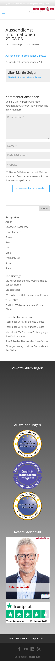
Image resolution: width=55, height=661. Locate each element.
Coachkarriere (13, 232)
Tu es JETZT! (12, 300)
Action (9, 221)
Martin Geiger (16, 44)
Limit (8, 252)
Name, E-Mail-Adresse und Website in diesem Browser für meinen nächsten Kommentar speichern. (27, 176)
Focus (9, 237)
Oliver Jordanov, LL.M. (17, 346)
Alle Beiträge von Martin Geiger (25, 77)
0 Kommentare (32, 44)
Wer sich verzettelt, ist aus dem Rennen (27, 295)
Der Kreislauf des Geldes (30, 321)
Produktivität (13, 257)
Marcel (9, 332)
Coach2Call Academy (17, 226)
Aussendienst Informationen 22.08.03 (26, 55)
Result (9, 263)
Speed (9, 268)
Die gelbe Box (13, 289)
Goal (8, 242)
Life (8, 247)
